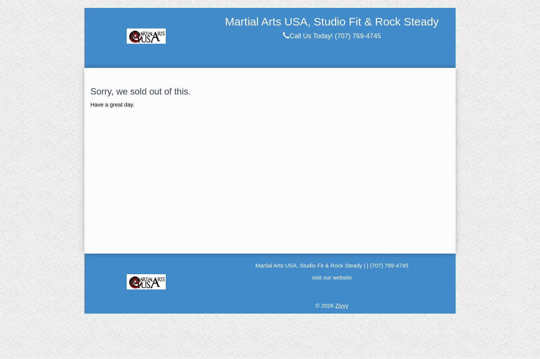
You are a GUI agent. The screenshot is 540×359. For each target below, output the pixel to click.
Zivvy (341, 305)
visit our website (332, 277)
